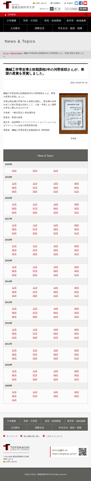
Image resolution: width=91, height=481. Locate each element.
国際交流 (39, 28)
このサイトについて (54, 436)
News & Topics (16, 53)
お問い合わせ (41, 3)
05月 (76, 187)
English (70, 3)
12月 (14, 183)
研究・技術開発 (52, 20)
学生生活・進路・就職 (70, 28)
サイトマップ (11, 436)
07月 (35, 187)
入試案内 (15, 28)
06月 (56, 187)
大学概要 (11, 20)
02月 (35, 171)
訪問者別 (45, 14)
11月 (35, 183)
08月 (14, 187)
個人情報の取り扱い (32, 436)
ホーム (6, 53)
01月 (56, 171)
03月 (14, 171)
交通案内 (56, 3)
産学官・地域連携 (76, 20)
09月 (76, 183)
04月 (14, 191)
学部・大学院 (30, 20)
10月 (56, 183)
